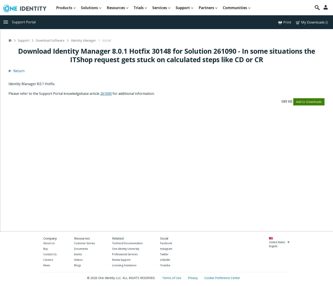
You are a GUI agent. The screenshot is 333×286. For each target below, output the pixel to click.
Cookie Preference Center (222, 278)
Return (16, 71)
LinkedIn (165, 260)
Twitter (164, 254)
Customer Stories (84, 243)
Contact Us (49, 254)
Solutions (91, 7)
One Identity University (125, 249)
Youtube (165, 265)
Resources (117, 7)
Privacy (193, 278)
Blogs (77, 265)
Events (78, 254)
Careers (48, 260)
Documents (81, 249)
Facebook (166, 243)
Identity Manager (83, 40)
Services (161, 7)
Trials (140, 7)
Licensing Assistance (124, 265)
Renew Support (121, 260)
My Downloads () (311, 22)
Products (66, 7)
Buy (45, 249)
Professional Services (125, 254)
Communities (237, 7)
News (46, 265)
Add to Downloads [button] (309, 102)
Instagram (166, 249)
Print (287, 22)
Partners (208, 7)
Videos (78, 260)
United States (279, 242)
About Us (49, 243)
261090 (106, 93)
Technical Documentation (127, 243)
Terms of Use (172, 278)
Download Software (50, 40)
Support (184, 7)
